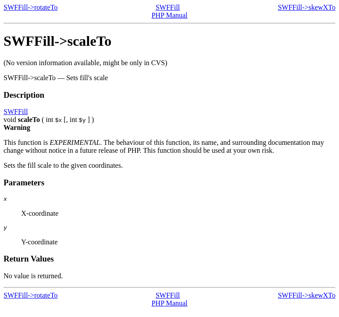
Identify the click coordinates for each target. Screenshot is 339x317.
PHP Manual (169, 15)
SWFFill (167, 7)
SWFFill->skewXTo (306, 7)
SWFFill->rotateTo (31, 7)
